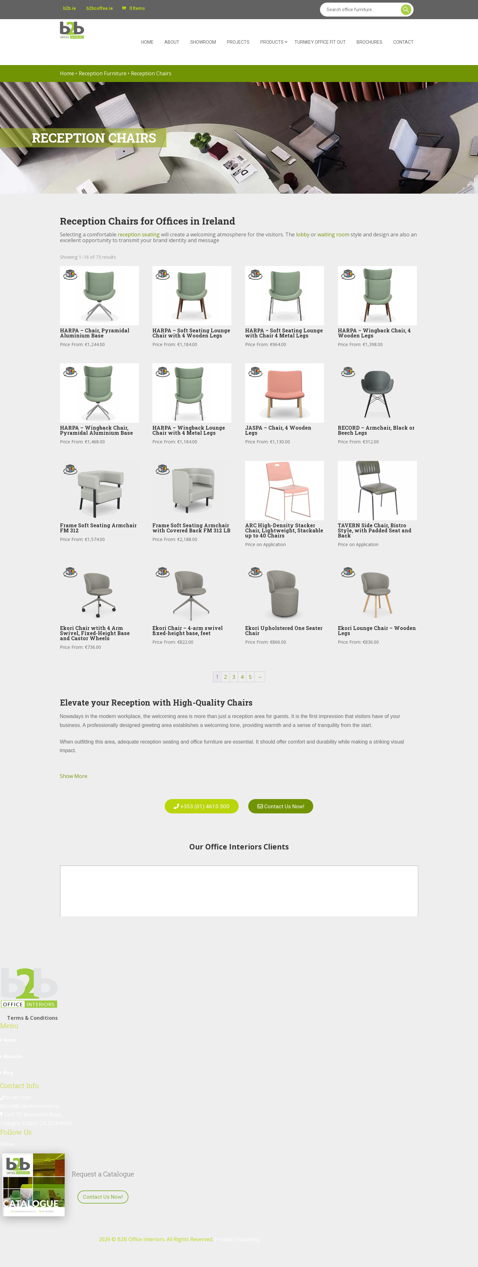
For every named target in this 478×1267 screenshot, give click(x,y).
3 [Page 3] (233, 676)
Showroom (203, 42)
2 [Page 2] (225, 676)
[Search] (367, 10)
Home (147, 42)
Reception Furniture (103, 73)
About (171, 42)
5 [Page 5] (250, 676)
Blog (8, 1069)
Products (272, 42)
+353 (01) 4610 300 (199, 804)
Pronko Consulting (237, 1235)
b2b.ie (69, 8)
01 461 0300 (15, 1094)
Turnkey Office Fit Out (320, 42)
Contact (403, 42)
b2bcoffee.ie (99, 8)
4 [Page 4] (242, 676)
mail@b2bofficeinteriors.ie (29, 1103)
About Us (12, 1053)
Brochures (369, 42)
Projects (238, 42)
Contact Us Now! (283, 804)
